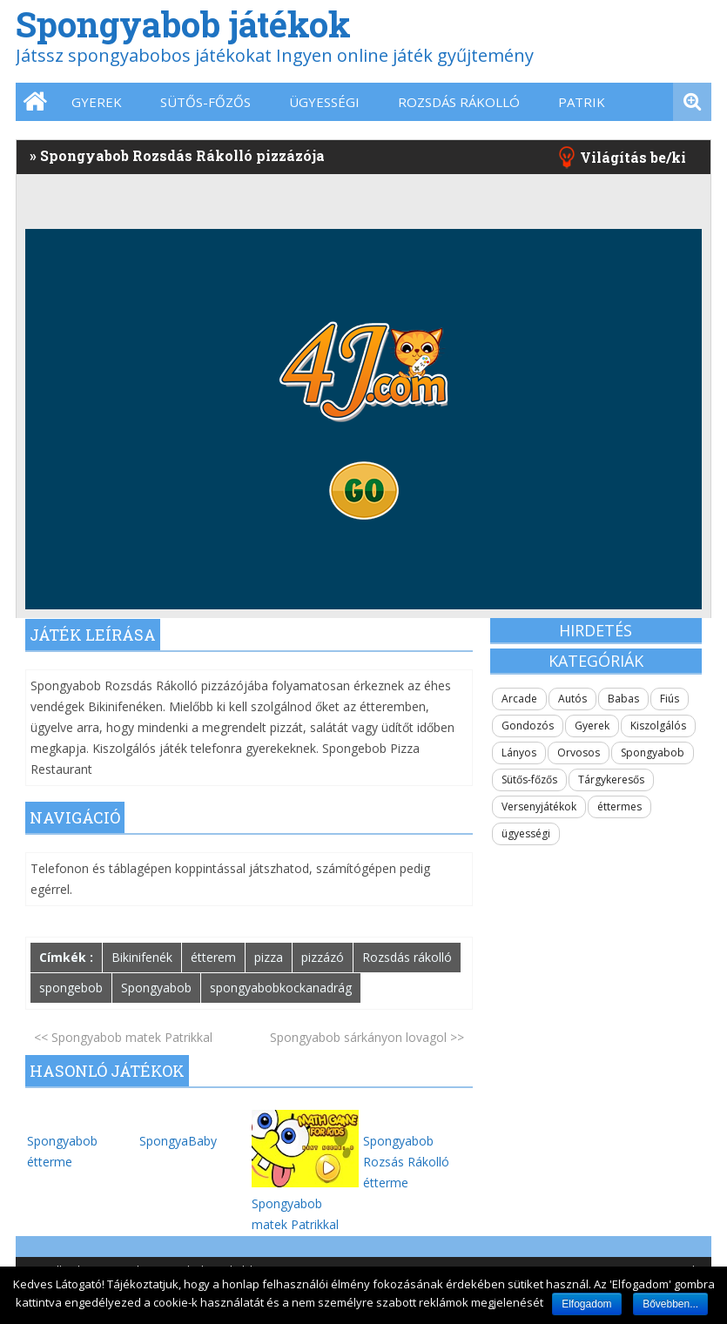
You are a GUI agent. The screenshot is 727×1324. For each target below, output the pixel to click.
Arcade (519, 698)
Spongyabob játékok (183, 24)
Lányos (518, 752)
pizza (268, 957)
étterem (213, 957)
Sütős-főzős (205, 102)
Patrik (581, 102)
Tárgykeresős (611, 779)
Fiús (669, 698)
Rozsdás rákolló (407, 957)
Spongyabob (156, 987)
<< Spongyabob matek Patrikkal (123, 1037)
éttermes (619, 806)
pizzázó (322, 957)
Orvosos (578, 752)
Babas (623, 698)
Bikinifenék (141, 957)
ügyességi (324, 102)
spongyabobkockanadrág (281, 987)
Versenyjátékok (538, 806)
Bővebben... (670, 1304)
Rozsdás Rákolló (459, 102)
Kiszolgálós (658, 725)
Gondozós (527, 725)
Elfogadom (586, 1304)
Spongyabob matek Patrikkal (306, 1203)
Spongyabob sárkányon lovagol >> (367, 1037)
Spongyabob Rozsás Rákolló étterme (406, 1161)
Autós (572, 698)
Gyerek (96, 102)
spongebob (71, 987)
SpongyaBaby (178, 1140)
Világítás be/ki (633, 157)
